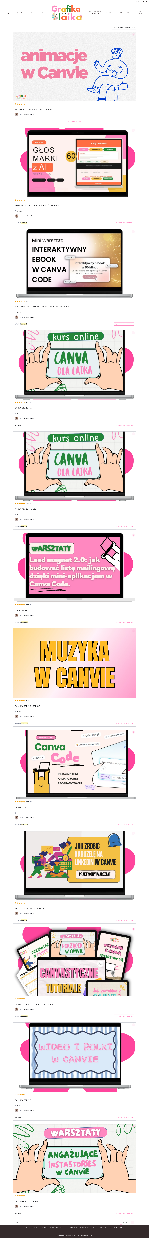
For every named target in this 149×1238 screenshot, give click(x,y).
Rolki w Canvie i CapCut (28, 706)
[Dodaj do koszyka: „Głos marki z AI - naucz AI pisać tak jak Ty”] (124, 222)
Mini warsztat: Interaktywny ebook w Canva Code (42, 306)
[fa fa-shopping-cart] (146, 1)
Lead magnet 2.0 (23, 610)
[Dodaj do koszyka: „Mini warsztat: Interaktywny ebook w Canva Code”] (124, 324)
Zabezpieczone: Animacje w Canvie (33, 109)
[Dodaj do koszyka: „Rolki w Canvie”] (124, 1117)
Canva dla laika (23, 408)
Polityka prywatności (54, 1227)
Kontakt (19, 12)
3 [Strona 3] (126, 1222)
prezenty (41, 12)
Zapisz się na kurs (74, 121)
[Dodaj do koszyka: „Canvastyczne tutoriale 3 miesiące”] (124, 1016)
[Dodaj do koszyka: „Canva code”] (124, 824)
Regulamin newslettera (83, 1227)
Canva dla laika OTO (26, 509)
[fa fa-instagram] (141, 1)
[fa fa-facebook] (136, 1)
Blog (30, 12)
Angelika (26, 114)
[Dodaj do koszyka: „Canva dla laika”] (124, 425)
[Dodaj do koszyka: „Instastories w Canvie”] (124, 1213)
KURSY (108, 12)
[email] (143, 1)
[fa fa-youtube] (138, 1)
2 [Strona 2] (123, 1222)
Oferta (119, 12)
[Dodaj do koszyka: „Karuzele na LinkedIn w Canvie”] (124, 920)
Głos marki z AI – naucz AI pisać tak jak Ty (38, 205)
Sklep (129, 12)
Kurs (32, 114)
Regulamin (32, 1227)
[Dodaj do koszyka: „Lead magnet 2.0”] (124, 622)
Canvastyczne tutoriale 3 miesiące (34, 1004)
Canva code (21, 807)
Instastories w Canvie (27, 1201)
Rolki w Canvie (23, 1100)
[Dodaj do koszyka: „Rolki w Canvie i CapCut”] (124, 723)
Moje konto (117, 1227)
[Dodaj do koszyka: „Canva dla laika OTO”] (124, 526)
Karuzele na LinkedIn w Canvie (32, 908)
